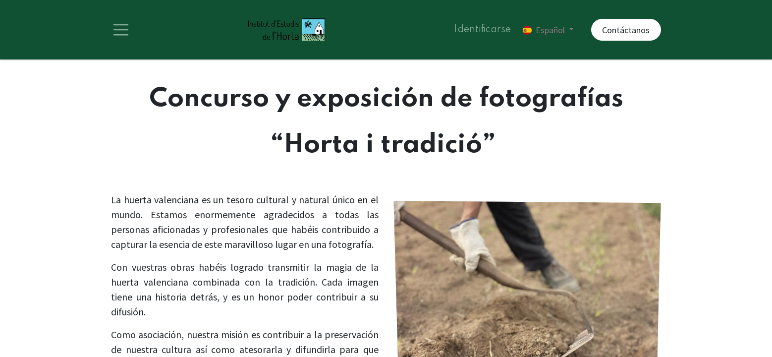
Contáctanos (626, 30)
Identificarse (482, 30)
